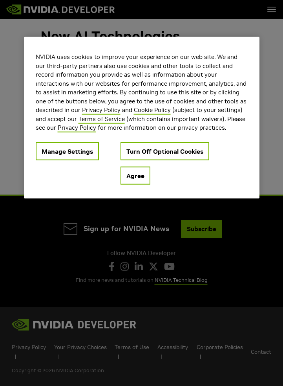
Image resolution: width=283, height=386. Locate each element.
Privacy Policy (101, 110)
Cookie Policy (152, 110)
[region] (141, 118)
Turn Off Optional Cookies (164, 151)
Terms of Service (102, 118)
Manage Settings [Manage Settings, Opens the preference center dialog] (67, 151)
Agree (135, 175)
